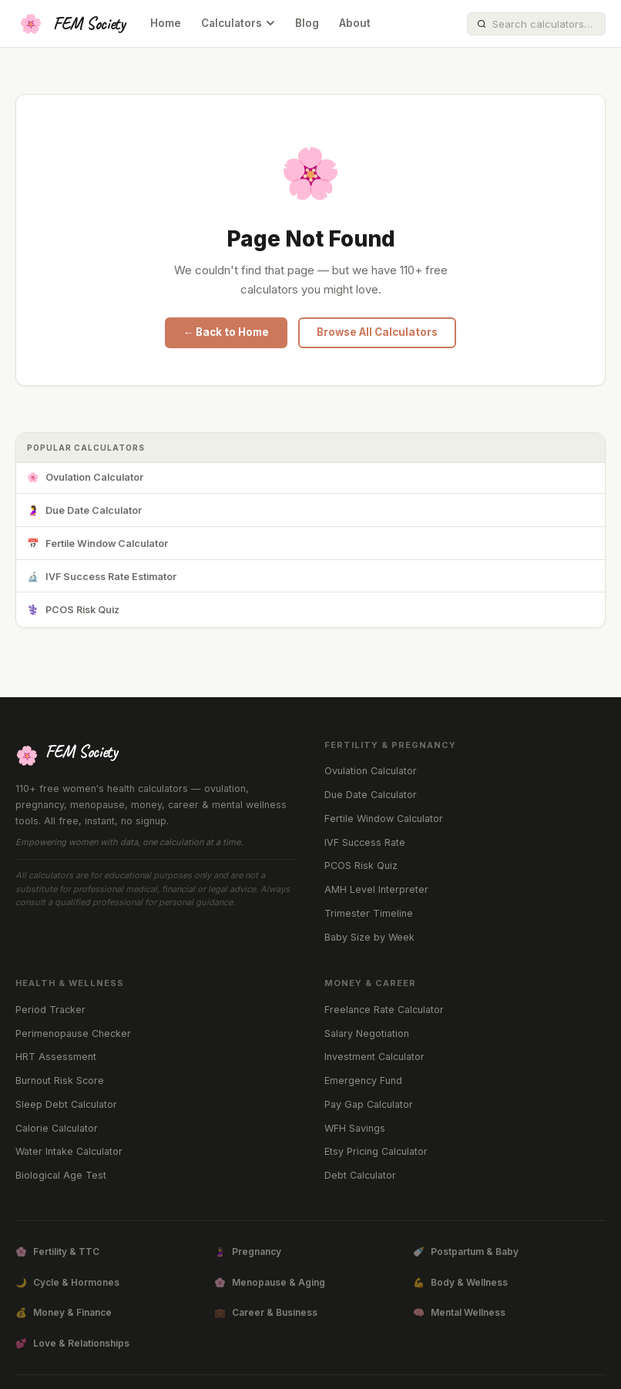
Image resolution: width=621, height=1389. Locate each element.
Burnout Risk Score (59, 1080)
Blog (307, 23)
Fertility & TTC (57, 1252)
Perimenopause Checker (73, 1033)
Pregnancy (247, 1252)
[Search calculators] (544, 24)
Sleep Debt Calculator (66, 1104)
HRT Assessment (55, 1056)
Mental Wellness (459, 1312)
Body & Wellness (460, 1282)
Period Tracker (50, 1009)
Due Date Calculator (84, 511)
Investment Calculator (374, 1056)
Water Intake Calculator (69, 1151)
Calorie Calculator (56, 1128)
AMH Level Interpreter (376, 889)
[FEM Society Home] (70, 23)
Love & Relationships (72, 1343)
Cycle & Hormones (67, 1282)
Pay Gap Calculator (368, 1104)
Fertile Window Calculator (97, 544)
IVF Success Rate (364, 842)
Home (165, 23)
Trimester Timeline (368, 913)
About (355, 23)
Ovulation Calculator (85, 478)
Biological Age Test (60, 1175)
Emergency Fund (363, 1080)
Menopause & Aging (269, 1282)
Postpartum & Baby (466, 1252)
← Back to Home (226, 332)
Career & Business (265, 1312)
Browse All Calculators (377, 332)
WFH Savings (354, 1128)
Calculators (238, 23)
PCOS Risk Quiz (73, 610)
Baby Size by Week (369, 937)
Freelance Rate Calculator (384, 1009)
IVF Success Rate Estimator (101, 577)
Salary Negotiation (366, 1033)
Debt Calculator (360, 1175)
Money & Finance (63, 1312)
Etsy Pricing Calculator (376, 1151)
